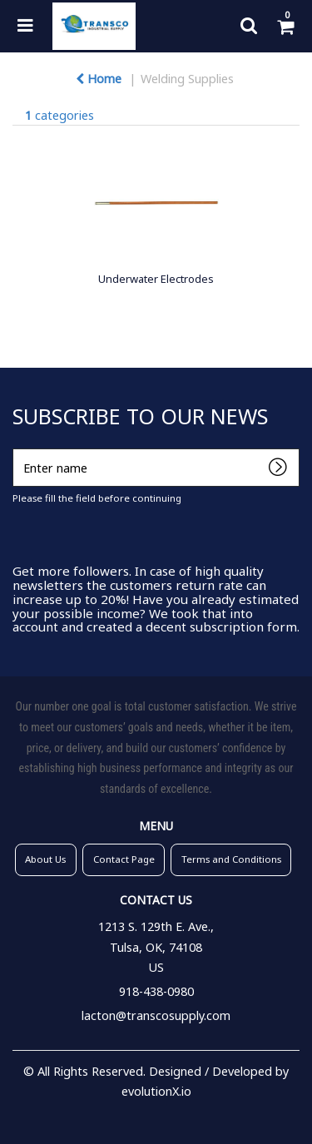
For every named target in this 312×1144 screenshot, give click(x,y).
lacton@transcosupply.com (156, 1015)
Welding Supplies (187, 79)
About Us (45, 859)
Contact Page (124, 859)
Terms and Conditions (231, 859)
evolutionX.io (156, 1091)
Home (98, 79)
